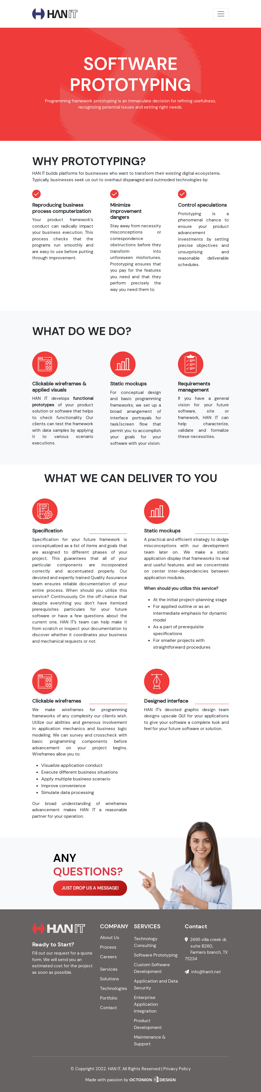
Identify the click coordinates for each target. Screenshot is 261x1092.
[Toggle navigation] (221, 14)
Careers (108, 957)
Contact (108, 1008)
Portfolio (108, 998)
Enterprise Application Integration (146, 1004)
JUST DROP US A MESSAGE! (90, 888)
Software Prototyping (156, 955)
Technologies (113, 988)
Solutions (109, 979)
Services (109, 969)
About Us (109, 937)
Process (108, 947)
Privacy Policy (177, 1069)
